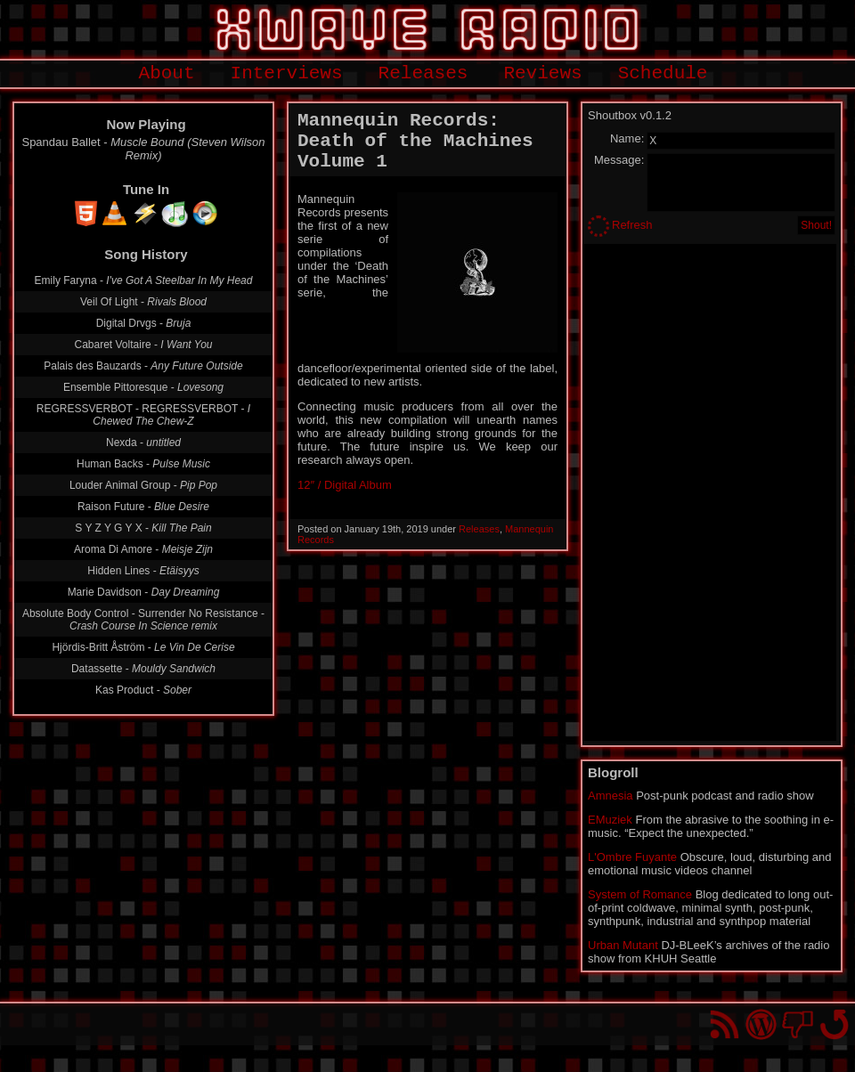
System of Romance (640, 894)
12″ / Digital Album (344, 484)
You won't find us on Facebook (797, 1024)
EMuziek (610, 819)
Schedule (663, 73)
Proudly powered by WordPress (761, 1024)
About (167, 73)
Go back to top (834, 1024)
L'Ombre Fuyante (632, 857)
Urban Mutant (623, 945)
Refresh (632, 224)
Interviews (287, 73)
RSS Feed (724, 1024)
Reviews (542, 73)
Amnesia (610, 795)
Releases (423, 73)
